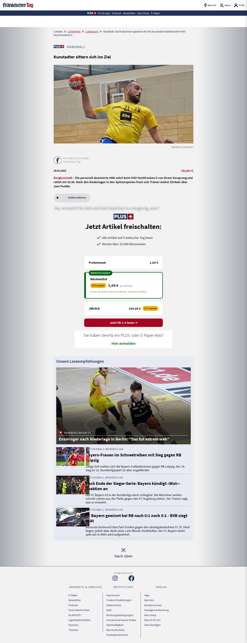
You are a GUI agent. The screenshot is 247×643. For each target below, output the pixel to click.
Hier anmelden (123, 343)
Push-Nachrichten (79, 608)
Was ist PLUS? (152, 617)
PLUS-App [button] (101, 13)
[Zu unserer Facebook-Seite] (131, 579)
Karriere (149, 599)
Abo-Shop (150, 613)
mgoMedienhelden (79, 617)
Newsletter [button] (129, 13)
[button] (88, 13)
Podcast (73, 604)
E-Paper (73, 595)
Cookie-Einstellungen (119, 599)
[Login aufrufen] (239, 5)
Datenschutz (113, 604)
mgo (147, 595)
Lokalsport (91, 31)
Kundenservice (153, 604)
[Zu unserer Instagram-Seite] (115, 578)
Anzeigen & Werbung (156, 608)
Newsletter (74, 599)
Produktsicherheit (117, 630)
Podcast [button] (115, 13)
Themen (73, 626)
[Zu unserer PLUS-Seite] (59, 46)
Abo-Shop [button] (145, 13)
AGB (108, 608)
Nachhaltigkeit (114, 621)
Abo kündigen (152, 621)
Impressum (113, 595)
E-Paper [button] (158, 13)
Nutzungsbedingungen (119, 613)
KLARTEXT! (74, 613)
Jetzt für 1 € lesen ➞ (123, 323)
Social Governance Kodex (121, 617)
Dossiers (73, 621)
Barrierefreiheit (115, 626)
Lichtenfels (74, 31)
